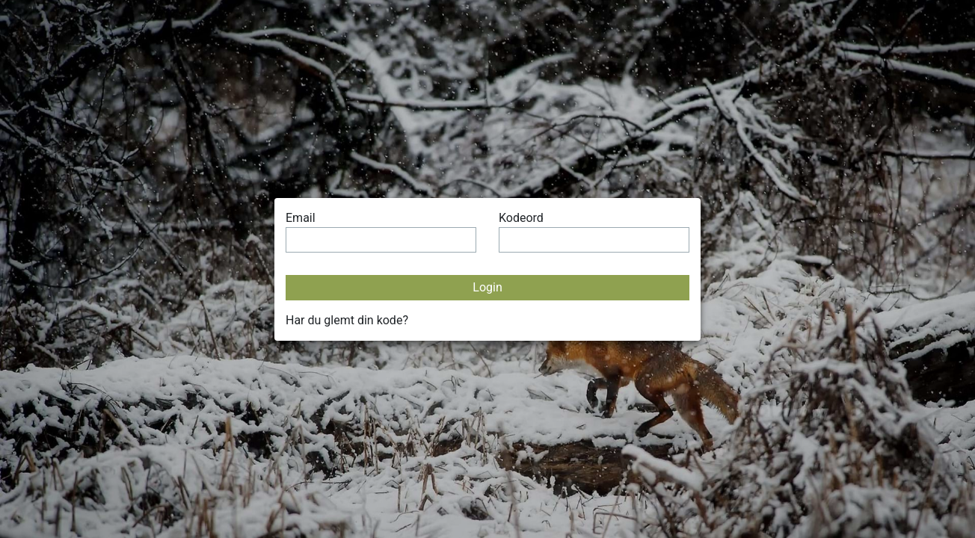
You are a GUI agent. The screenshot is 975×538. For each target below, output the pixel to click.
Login (487, 287)
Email (301, 218)
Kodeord (521, 218)
